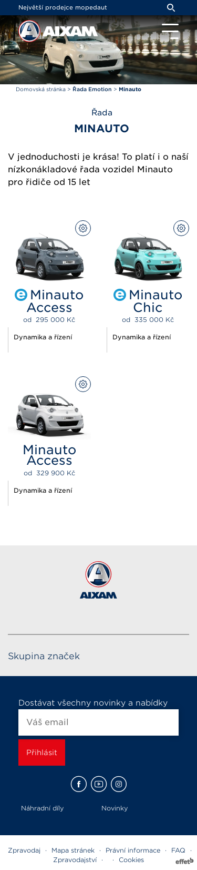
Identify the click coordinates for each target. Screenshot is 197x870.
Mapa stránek (73, 850)
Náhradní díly (42, 808)
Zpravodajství (75, 860)
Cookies (131, 860)
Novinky (114, 808)
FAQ (178, 850)
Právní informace (133, 850)
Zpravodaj (24, 850)
